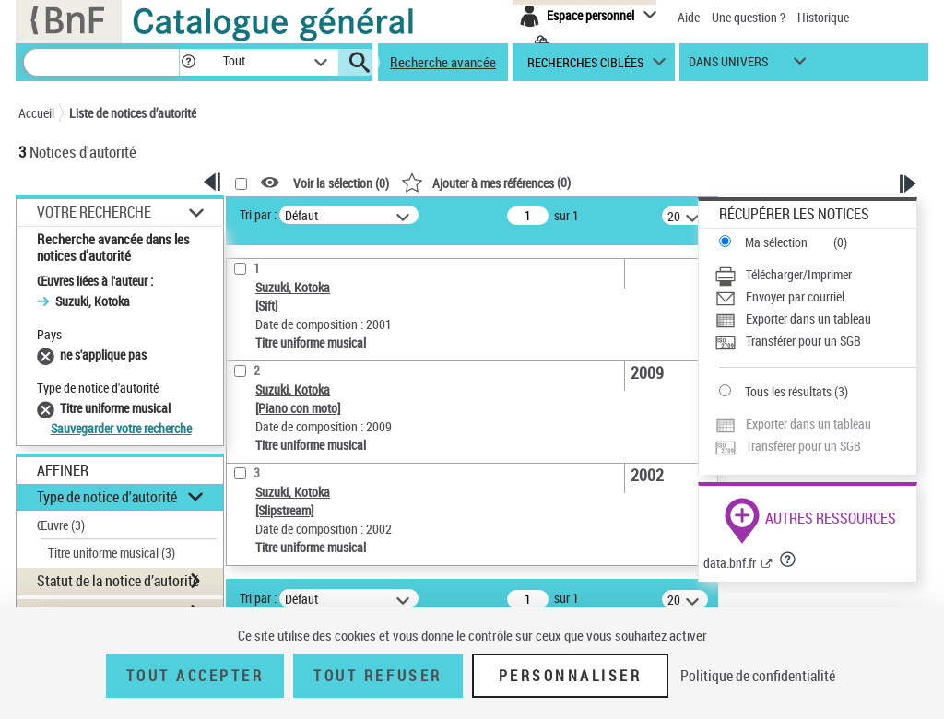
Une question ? (748, 17)
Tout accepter (195, 676)
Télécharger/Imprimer (799, 274)
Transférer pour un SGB (803, 340)
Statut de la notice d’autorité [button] (118, 581)
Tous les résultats (788, 391)
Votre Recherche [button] (94, 212)
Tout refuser (377, 676)
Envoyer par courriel (795, 296)
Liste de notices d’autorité (132, 113)
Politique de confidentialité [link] (757, 676)
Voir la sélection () (341, 183)
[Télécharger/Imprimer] (815, 274)
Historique (823, 17)
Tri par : (258, 214)
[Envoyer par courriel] (815, 297)
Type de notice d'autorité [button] (107, 497)
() (486, 182)
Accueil (36, 113)
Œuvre (61, 525)
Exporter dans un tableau (808, 318)
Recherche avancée (443, 62)
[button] (188, 62)
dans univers (728, 66)
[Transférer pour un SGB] (815, 341)
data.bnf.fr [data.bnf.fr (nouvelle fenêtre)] (729, 563)
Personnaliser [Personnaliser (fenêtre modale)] (571, 676)
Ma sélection (776, 242)
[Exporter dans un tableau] (815, 319)
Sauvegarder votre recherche (121, 428)
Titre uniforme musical (111, 552)
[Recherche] (101, 62)
